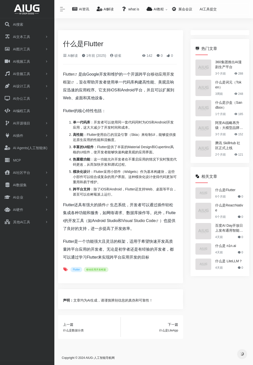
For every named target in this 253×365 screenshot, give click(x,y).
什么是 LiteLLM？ (228, 261)
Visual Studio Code (138, 221)
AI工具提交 (208, 9)
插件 (102, 205)
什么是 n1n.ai (225, 246)
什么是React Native (229, 207)
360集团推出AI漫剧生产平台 (228, 64)
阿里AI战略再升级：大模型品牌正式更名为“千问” (229, 125)
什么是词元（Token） (228, 84)
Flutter (68, 74)
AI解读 (70, 56)
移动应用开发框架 (96, 269)
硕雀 (115, 56)
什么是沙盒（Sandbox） (228, 105)
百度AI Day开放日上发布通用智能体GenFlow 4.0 (229, 228)
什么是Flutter (225, 190)
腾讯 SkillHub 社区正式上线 (227, 145)
